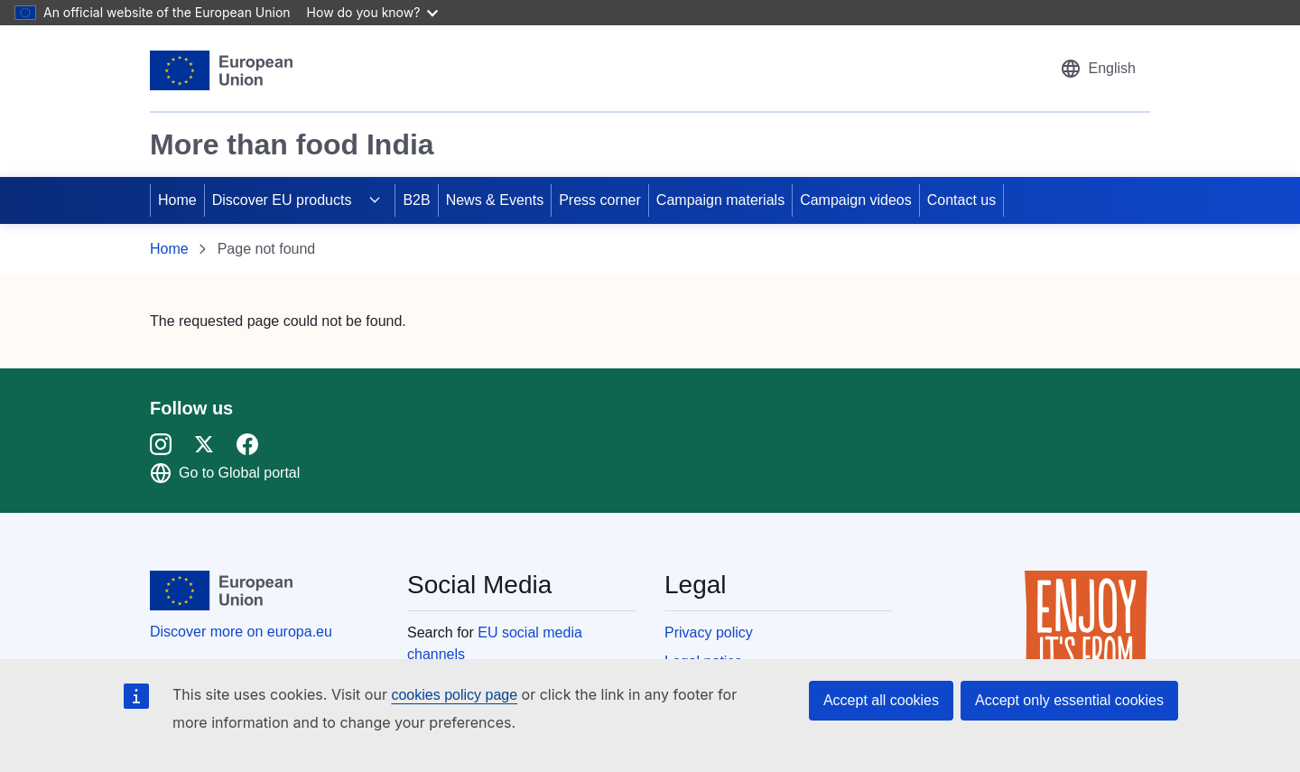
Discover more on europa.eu (241, 631)
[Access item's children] (375, 200)
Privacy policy (708, 632)
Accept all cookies (881, 700)
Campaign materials (720, 200)
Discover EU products (282, 200)
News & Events (494, 200)
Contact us (961, 200)
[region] (650, 112)
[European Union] (221, 70)
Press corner (600, 200)
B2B (416, 200)
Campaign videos (856, 200)
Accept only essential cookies (1069, 700)
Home (177, 200)
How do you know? (373, 12)
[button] (1097, 68)
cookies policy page (454, 694)
